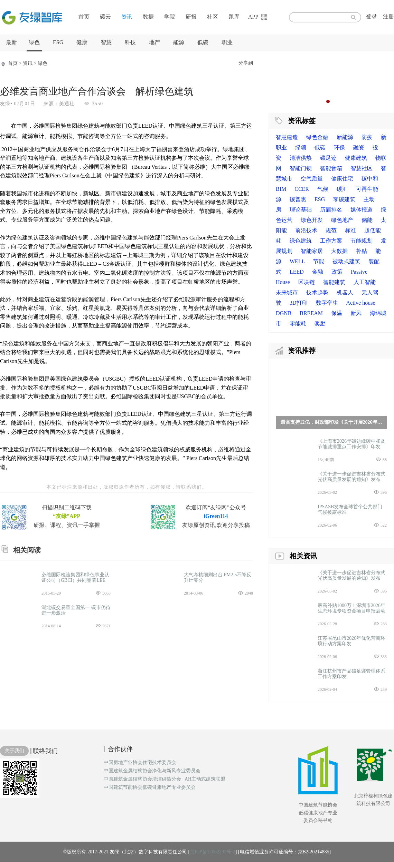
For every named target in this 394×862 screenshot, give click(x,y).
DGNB (283, 313)
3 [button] (335, 101)
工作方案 (331, 241)
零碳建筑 (344, 199)
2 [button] (328, 101)
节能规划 (361, 241)
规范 (331, 230)
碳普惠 (298, 199)
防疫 (367, 137)
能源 (178, 42)
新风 (356, 313)
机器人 (345, 292)
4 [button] (342, 101)
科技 (130, 42)
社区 (212, 17)
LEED (297, 272)
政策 (337, 272)
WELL (297, 261)
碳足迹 (328, 158)
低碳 (202, 42)
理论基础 (301, 210)
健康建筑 (356, 158)
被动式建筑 (346, 261)
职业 (227, 42)
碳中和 (370, 179)
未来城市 (287, 292)
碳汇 (342, 189)
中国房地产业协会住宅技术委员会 (140, 762)
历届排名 (331, 210)
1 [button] (321, 101)
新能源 (345, 137)
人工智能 (365, 282)
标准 (350, 230)
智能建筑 (334, 282)
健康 (81, 42)
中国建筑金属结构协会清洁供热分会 (142, 779)
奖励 (320, 323)
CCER (301, 189)
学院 (169, 17)
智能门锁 (301, 168)
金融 (317, 272)
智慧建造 (287, 137)
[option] (331, 81)
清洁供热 (301, 158)
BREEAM (311, 313)
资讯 (126, 17)
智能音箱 (331, 168)
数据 (148, 17)
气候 (322, 189)
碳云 (105, 17)
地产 (154, 42)
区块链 (306, 282)
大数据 (339, 251)
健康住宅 (342, 179)
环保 (339, 147)
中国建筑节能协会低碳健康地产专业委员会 (150, 787)
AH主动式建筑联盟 (205, 779)
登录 (371, 16)
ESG (58, 42)
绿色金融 (317, 137)
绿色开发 (312, 220)
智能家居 (312, 251)
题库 (234, 17)
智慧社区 (361, 168)
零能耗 (298, 323)
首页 (84, 17)
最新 (11, 42)
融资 (358, 147)
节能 (318, 261)
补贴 (361, 251)
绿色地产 (342, 220)
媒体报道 (361, 210)
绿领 (300, 147)
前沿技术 (306, 230)
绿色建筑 (301, 241)
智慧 (106, 42)
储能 (367, 220)
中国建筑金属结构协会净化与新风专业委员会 (152, 770)
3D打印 (299, 303)
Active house (360, 303)
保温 (336, 313)
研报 (191, 17)
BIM (281, 189)
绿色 (34, 42)
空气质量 (312, 179)
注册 (388, 16)
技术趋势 (317, 292)
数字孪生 (327, 303)
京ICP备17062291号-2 (212, 851)
